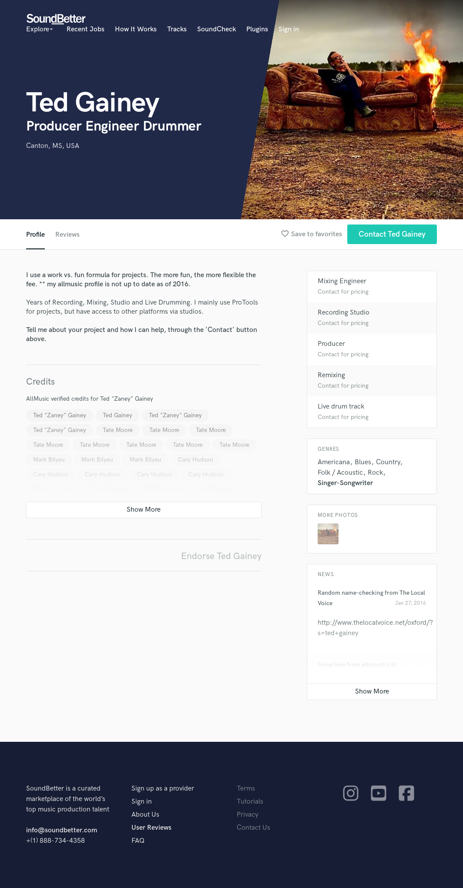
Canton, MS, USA (52, 146)
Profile (35, 235)
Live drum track (341, 406)
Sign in (288, 29)
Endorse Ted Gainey (221, 556)
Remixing (331, 375)
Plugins (257, 29)
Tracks (177, 29)
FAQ (137, 841)
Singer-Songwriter (345, 483)
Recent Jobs (85, 29)
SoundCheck (216, 29)
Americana (334, 462)
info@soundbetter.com (61, 830)
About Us (145, 815)
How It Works (136, 29)
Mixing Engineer (342, 281)
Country (388, 462)
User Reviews (151, 828)
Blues (363, 462)
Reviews (67, 235)
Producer (331, 344)
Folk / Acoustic (340, 473)
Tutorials (250, 802)
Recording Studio (343, 312)
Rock (375, 473)
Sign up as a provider (162, 788)
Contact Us (253, 828)
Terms (246, 788)
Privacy (247, 815)
